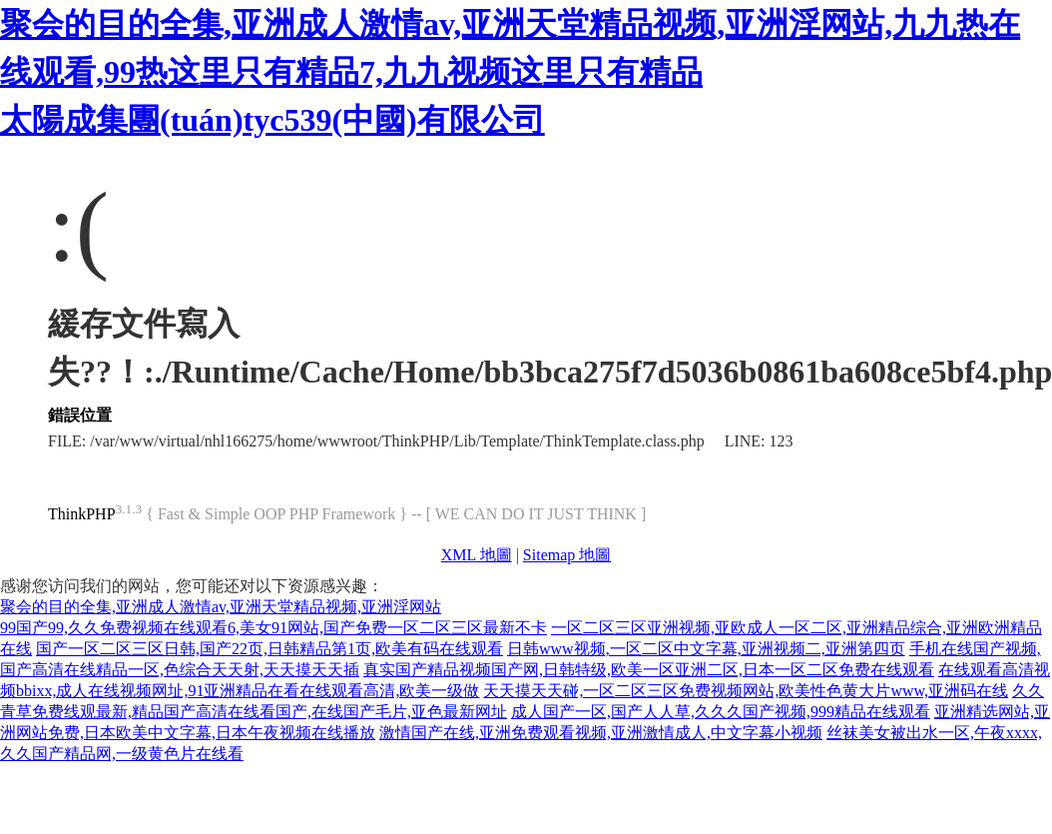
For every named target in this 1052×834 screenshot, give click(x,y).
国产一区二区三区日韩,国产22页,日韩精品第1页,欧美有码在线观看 (269, 648)
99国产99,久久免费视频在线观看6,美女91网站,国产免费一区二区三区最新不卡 (273, 627)
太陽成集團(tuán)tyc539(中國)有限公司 (272, 120)
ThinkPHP (82, 513)
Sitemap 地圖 (567, 554)
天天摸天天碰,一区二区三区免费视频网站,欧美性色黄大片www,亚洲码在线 (745, 690)
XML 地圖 (476, 554)
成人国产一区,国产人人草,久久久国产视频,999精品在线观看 (720, 711)
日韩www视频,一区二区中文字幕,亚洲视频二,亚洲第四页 (706, 648)
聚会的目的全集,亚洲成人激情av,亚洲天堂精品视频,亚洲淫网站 (220, 606)
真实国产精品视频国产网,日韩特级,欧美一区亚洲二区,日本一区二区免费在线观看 (648, 669)
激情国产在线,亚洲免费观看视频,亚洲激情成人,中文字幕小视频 (600, 732)
